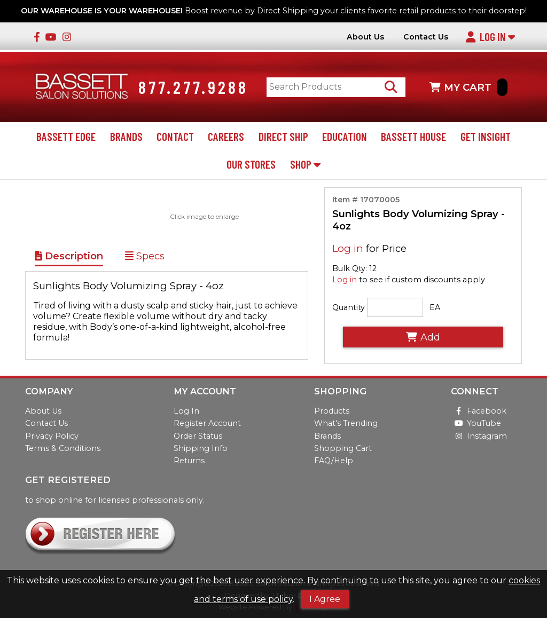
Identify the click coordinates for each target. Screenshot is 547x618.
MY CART (468, 87)
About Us (365, 37)
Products (331, 411)
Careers (226, 136)
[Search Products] (391, 87)
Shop (305, 164)
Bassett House (413, 136)
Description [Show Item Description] (69, 256)
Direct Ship (283, 136)
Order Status (198, 436)
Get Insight (485, 136)
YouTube (476, 423)
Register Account (207, 423)
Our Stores (251, 164)
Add (423, 337)
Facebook (478, 411)
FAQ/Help (333, 460)
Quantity (348, 307)
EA (434, 307)
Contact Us (425, 37)
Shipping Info (201, 448)
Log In (490, 36)
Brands (126, 136)
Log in (347, 248)
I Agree (324, 599)
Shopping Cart (343, 448)
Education (344, 136)
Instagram (479, 436)
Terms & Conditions (62, 448)
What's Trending (346, 423)
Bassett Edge (66, 136)
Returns (189, 460)
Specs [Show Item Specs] (145, 256)
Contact (175, 136)
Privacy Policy (52, 436)
